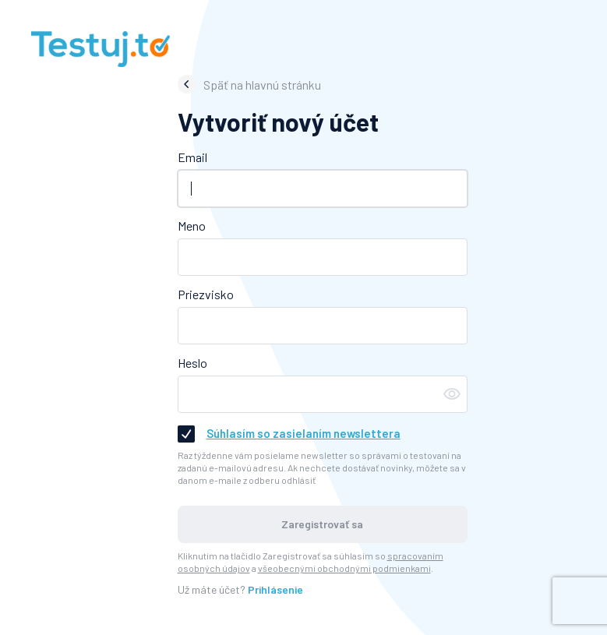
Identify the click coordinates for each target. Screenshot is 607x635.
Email (192, 157)
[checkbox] (186, 434)
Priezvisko (206, 294)
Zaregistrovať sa (322, 524)
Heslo (192, 362)
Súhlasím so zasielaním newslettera (303, 433)
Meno (192, 225)
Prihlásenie (275, 589)
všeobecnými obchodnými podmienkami (344, 568)
